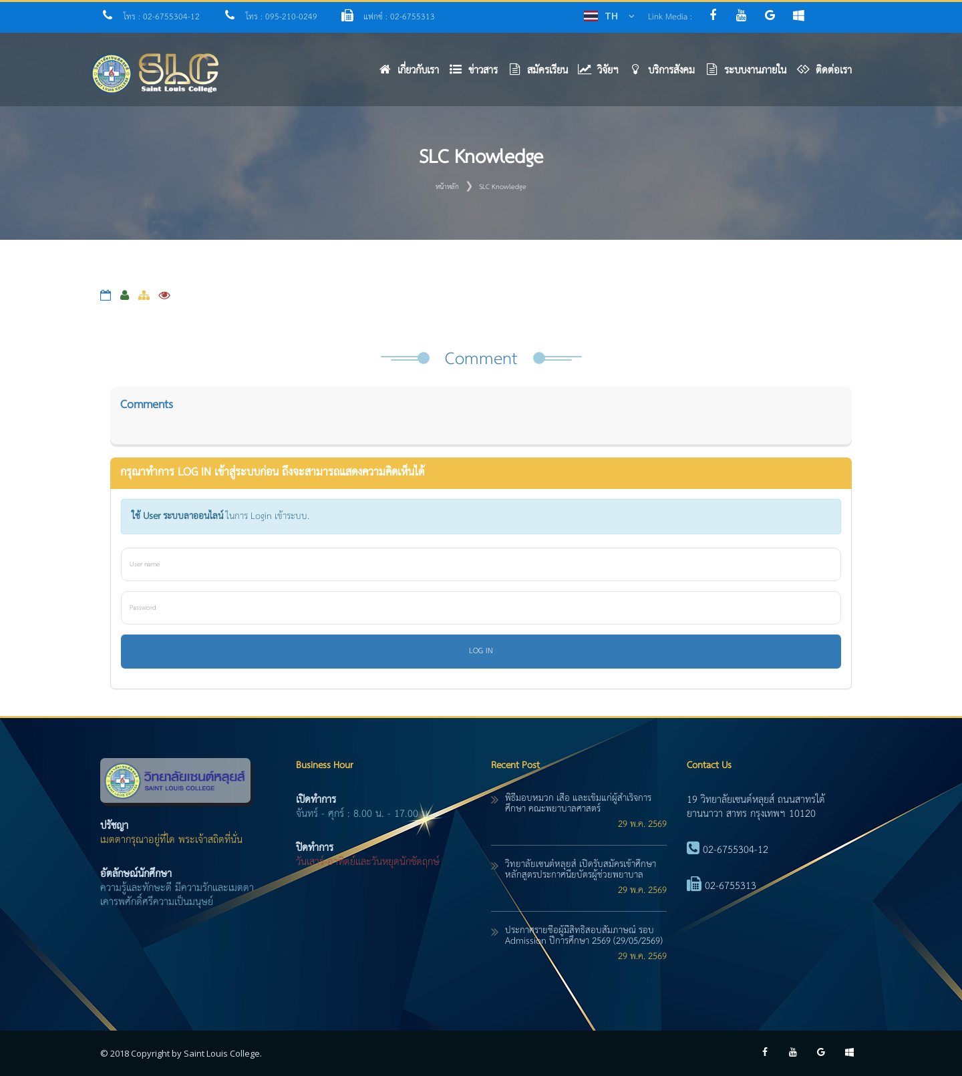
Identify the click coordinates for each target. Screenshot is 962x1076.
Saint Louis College (222, 1053)
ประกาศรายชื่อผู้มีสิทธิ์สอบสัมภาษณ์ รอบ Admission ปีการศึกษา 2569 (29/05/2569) (584, 936)
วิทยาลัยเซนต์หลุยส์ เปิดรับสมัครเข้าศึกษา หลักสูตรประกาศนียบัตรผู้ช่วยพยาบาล (580, 870)
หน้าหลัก (447, 187)
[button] (478, 74)
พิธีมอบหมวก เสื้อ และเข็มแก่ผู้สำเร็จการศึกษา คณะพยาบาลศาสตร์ (578, 803)
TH (611, 15)
